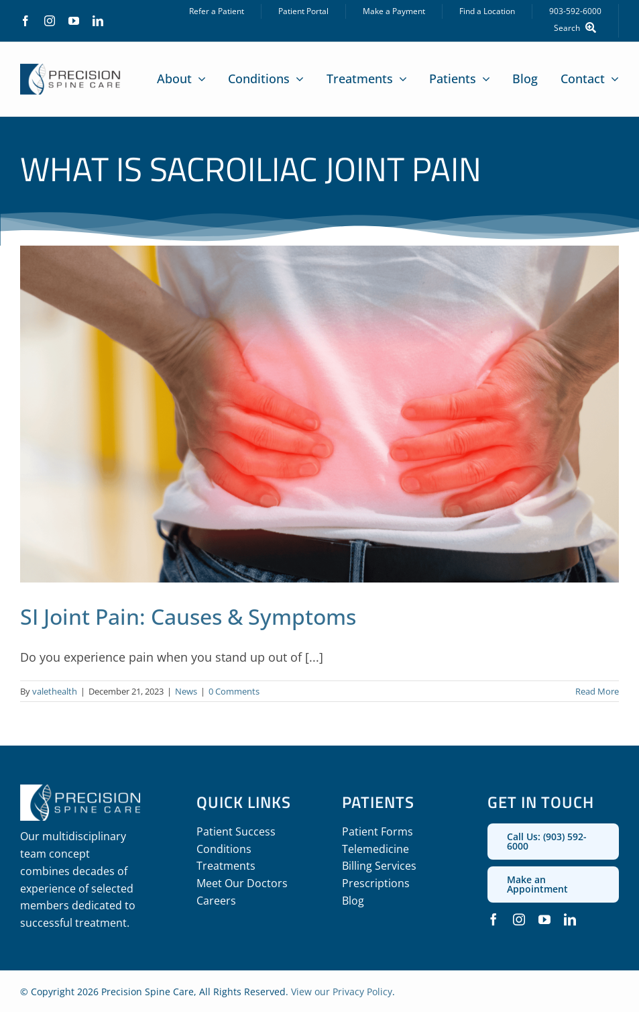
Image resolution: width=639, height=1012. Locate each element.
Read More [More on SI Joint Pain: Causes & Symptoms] (597, 691)
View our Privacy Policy (341, 991)
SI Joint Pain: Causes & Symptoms (188, 616)
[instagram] (49, 20)
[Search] (578, 28)
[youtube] (73, 20)
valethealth (54, 691)
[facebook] (25, 20)
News (186, 691)
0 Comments (234, 691)
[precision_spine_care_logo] (70, 70)
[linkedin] (98, 20)
